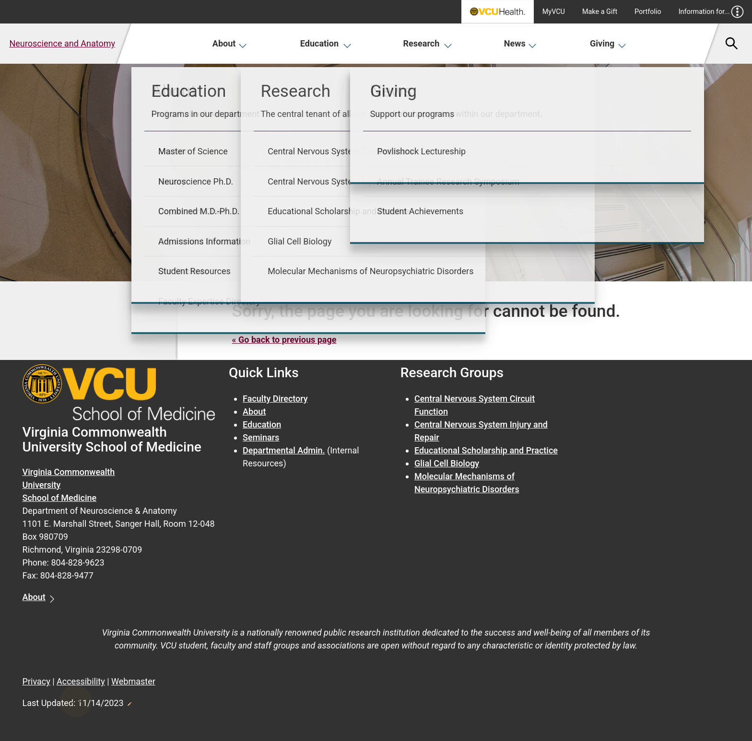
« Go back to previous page (284, 340)
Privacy (36, 681)
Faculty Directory (275, 399)
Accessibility (81, 681)
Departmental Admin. (284, 450)
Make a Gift (599, 12)
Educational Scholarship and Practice (486, 450)
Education (326, 43)
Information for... (711, 11)
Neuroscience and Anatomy (62, 43)
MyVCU (553, 12)
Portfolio (647, 12)
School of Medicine (60, 498)
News (520, 43)
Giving (608, 43)
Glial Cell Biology (446, 463)
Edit (129, 701)
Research (427, 43)
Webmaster (133, 681)
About (229, 43)
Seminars (261, 437)
